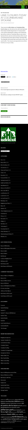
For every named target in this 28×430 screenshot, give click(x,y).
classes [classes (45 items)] (3, 403)
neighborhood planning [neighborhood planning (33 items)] (6, 417)
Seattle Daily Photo (5, 385)
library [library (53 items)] (3, 412)
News (2, 205)
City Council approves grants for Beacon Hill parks (14, 88)
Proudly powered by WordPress (7, 428)
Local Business (4, 193)
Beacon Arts (3, 278)
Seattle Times (4, 315)
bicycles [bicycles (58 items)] (11, 401)
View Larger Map (4, 71)
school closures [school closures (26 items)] (4, 421)
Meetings (3, 200)
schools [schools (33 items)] (9, 421)
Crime (2, 172)
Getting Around (5, 12)
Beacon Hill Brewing (5, 245)
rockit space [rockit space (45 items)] (23, 419)
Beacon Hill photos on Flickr (7, 375)
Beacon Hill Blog (5, 7)
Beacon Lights (4, 251)
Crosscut (3, 305)
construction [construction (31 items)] (13, 403)
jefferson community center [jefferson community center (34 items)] (13, 407)
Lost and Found (4, 198)
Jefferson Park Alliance (6, 290)
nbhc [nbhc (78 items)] (14, 414)
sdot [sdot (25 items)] (11, 421)
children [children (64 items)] (17, 401)
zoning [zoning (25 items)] (13, 422)
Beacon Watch (4, 253)
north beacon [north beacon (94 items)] (17, 416)
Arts (2, 159)
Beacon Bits (3, 162)
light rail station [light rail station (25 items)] (14, 412)
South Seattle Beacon (5, 323)
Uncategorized (4, 228)
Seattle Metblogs (4, 307)
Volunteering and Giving (6, 234)
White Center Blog (5, 360)
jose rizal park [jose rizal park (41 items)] (17, 410)
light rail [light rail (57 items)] (8, 412)
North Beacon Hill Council (6, 293)
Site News (3, 223)
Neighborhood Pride (5, 203)
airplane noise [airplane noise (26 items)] (3, 399)
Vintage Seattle (4, 390)
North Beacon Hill (4, 263)
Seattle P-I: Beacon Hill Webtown (8, 313)
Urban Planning (4, 231)
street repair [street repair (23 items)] (9, 422)
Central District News (5, 342)
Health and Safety (5, 182)
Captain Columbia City (6, 340)
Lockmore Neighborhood (6, 258)
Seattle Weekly (4, 318)
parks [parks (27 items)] (2, 419)
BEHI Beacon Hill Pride (6, 377)
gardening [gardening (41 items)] (3, 407)
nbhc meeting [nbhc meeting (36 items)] (19, 414)
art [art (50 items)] (7, 399)
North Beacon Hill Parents (6, 266)
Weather (3, 236)
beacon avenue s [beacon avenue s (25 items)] (11, 399)
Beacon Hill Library (5, 283)
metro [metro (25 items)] (24, 412)
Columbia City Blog (5, 347)
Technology (3, 226)
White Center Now (5, 363)
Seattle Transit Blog (5, 387)
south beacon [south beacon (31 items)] (4, 422)
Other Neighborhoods (6, 211)
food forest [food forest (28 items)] (24, 405)
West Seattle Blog (5, 358)
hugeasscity (3, 382)
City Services (4, 167)
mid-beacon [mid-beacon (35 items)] (4, 414)
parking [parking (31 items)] (25, 417)
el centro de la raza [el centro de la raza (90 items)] (9, 405)
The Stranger (4, 328)
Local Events (3, 195)
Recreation (3, 218)
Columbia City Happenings (6, 350)
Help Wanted (4, 185)
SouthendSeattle (4, 325)
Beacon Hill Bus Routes (6, 280)
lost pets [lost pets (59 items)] (20, 412)
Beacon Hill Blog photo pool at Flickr (8, 372)
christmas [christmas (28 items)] (22, 401)
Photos (2, 216)
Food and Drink (4, 177)
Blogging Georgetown (6, 337)
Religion (2, 221)
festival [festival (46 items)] (19, 405)
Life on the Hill (4, 190)
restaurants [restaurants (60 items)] (15, 419)
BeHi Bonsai (3, 256)
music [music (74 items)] (9, 414)
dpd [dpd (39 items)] (23, 403)
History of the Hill (4, 188)
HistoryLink (3, 380)
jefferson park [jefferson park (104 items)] (7, 409)
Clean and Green (4, 170)
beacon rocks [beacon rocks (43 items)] (4, 401)
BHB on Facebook (5, 117)
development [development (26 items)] (19, 403)
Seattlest (3, 320)
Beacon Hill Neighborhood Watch (8, 285)
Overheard (3, 213)
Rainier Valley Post (5, 355)
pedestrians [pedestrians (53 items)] (7, 419)
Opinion (2, 208)
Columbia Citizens (5, 345)
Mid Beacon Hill (4, 261)
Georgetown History (5, 352)
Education (3, 175)
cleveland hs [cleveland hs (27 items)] (7, 403)
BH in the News (4, 165)
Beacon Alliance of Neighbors (7, 275)
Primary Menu (26, 7)
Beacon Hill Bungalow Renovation (8, 248)
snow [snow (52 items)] (14, 421)
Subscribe (4, 111)
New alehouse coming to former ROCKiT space (14, 93)
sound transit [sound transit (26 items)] (18, 421)
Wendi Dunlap (11, 22)
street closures (5, 81)
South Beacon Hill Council (6, 296)
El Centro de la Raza (5, 288)
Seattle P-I (3, 310)
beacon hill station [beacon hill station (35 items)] (19, 399)
